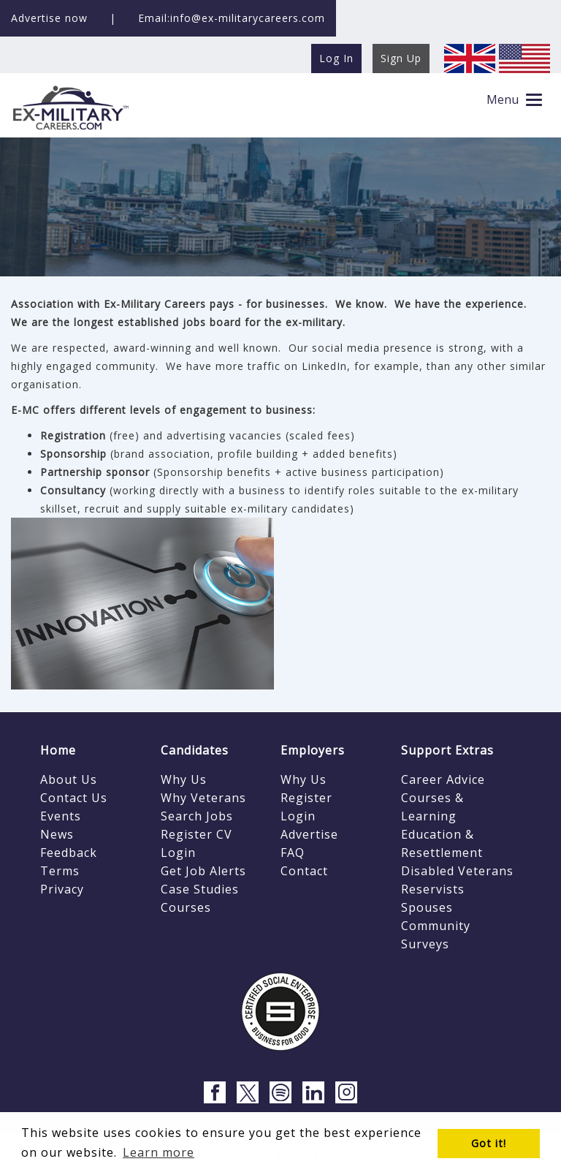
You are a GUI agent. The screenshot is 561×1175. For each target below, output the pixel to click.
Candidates (195, 750)
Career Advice (443, 779)
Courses (186, 907)
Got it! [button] (488, 1143)
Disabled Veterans (457, 871)
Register (306, 798)
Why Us (184, 779)
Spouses (427, 907)
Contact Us (73, 798)
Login (178, 853)
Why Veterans (203, 798)
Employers (312, 750)
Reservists (433, 889)
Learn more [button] (158, 1152)
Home (58, 750)
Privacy (62, 889)
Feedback (68, 853)
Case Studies (200, 889)
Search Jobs (197, 816)
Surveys (425, 944)
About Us (68, 779)
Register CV (196, 834)
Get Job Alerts (203, 871)
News (57, 834)
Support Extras (447, 750)
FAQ (292, 853)
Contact (304, 871)
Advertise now (49, 18)
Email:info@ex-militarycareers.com (231, 18)
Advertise (309, 834)
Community (435, 926)
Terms (60, 871)
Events (60, 816)
